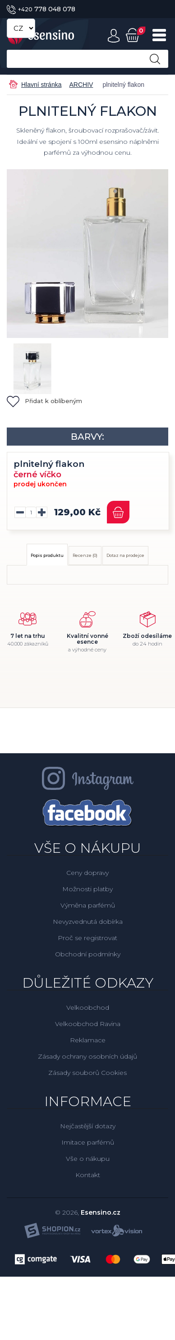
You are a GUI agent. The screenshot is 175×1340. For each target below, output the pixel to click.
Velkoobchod (87, 1007)
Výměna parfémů (87, 905)
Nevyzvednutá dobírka (88, 921)
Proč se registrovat (87, 938)
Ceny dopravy (87, 873)
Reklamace (88, 1040)
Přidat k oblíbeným (44, 400)
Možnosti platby (87, 889)
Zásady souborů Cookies (87, 1073)
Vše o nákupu (88, 1159)
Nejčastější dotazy (87, 1126)
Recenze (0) (85, 555)
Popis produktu (47, 555)
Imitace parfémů (87, 1142)
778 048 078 (41, 9)
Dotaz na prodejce (125, 555)
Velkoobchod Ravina (87, 1024)
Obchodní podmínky (87, 954)
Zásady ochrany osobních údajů (87, 1056)
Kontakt (87, 1175)
